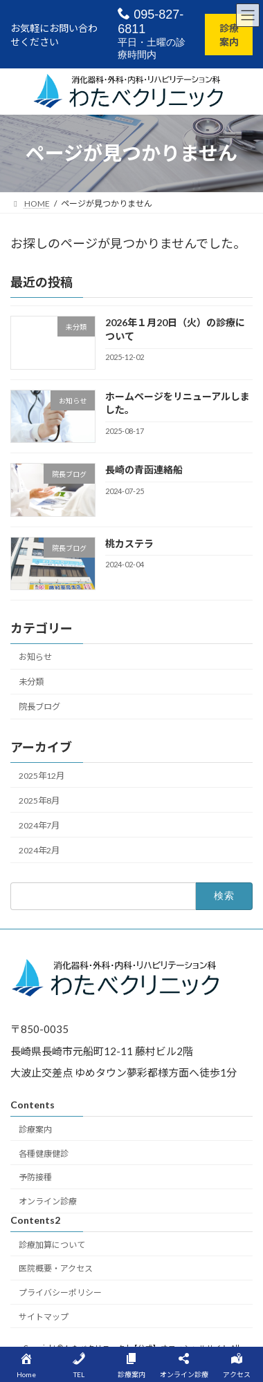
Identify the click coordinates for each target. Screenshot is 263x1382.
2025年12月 (41, 775)
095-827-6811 (150, 21)
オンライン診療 (48, 1202)
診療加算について (52, 1245)
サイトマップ (44, 1317)
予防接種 (35, 1178)
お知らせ (35, 657)
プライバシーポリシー (60, 1293)
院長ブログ (39, 706)
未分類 (31, 681)
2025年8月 (39, 800)
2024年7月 (39, 825)
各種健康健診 (44, 1153)
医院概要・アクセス (56, 1269)
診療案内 (229, 35)
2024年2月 (39, 850)
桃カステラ (129, 543)
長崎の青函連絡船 (144, 469)
